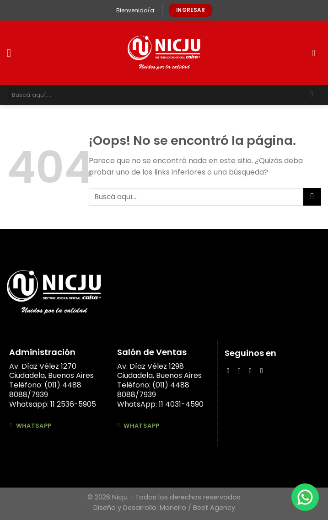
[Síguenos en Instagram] (241, 370)
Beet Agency (214, 507)
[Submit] (311, 95)
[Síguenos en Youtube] (264, 370)
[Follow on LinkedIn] (252, 370)
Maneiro (173, 507)
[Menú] (12, 53)
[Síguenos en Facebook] (230, 370)
